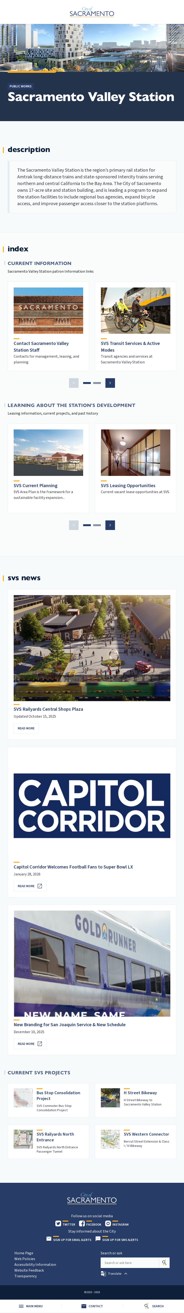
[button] (74, 383)
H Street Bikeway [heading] (140, 1093)
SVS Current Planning (36, 485)
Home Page (23, 1253)
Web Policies (24, 1259)
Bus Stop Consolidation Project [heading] (58, 1096)
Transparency (25, 1276)
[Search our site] (130, 1262)
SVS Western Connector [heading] (146, 1134)
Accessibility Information (35, 1264)
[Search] (164, 1262)
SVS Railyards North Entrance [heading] (55, 1137)
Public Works (21, 86)
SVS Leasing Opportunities (128, 485)
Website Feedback (29, 1270)
